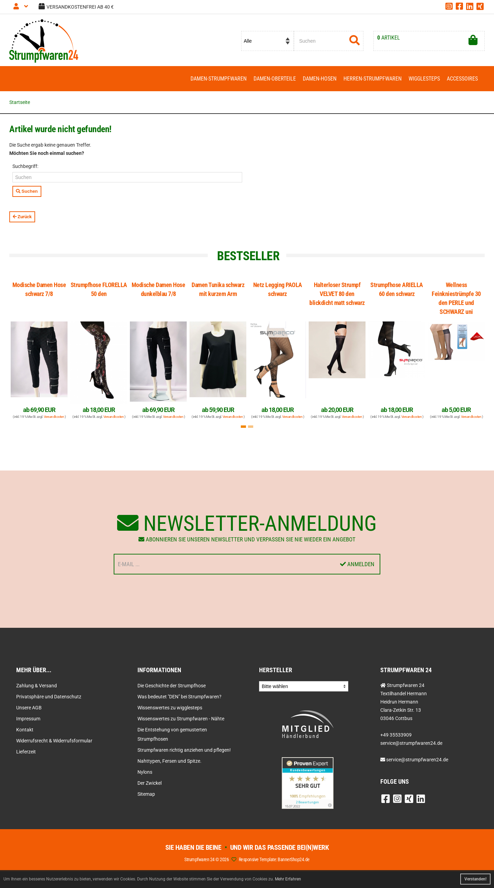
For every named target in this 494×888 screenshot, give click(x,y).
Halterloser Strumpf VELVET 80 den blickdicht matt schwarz (337, 293)
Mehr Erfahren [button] (288, 879)
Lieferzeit (26, 751)
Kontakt (24, 729)
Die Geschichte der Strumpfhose (171, 685)
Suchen (27, 191)
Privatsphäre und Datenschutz (48, 696)
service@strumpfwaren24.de (417, 759)
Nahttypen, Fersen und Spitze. (169, 761)
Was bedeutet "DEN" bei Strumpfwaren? (179, 696)
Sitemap (146, 794)
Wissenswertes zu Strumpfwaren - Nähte (180, 718)
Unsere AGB (29, 707)
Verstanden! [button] (475, 879)
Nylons (144, 772)
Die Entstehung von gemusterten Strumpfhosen (172, 734)
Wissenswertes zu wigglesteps (169, 707)
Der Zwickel (149, 783)
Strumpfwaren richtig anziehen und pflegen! (184, 750)
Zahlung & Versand (36, 685)
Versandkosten (54, 417)
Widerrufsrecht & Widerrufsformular (54, 740)
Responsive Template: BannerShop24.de (274, 859)
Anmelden (357, 564)
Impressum (28, 718)
